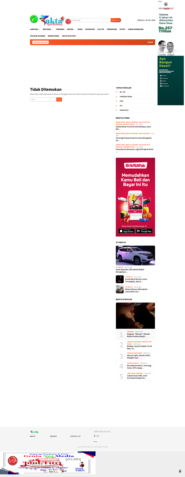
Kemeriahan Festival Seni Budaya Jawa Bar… (133, 127)
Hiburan (126, 147)
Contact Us (75, 436)
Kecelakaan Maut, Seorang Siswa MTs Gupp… (139, 366)
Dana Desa (124, 110)
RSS (96, 436)
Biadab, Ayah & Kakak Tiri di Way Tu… (139, 347)
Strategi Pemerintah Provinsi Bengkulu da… (134, 139)
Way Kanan (138, 353)
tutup (160, 1)
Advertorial (120, 122)
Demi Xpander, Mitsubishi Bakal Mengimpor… (130, 270)
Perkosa (145, 342)
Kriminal (137, 342)
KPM (121, 101)
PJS (121, 106)
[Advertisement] (92, 6)
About (33, 436)
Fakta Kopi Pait (144, 122)
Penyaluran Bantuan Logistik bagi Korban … (134, 150)
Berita (128, 122)
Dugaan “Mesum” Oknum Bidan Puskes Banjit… (138, 335)
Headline (119, 124)
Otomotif (120, 267)
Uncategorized (129, 124)
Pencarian (116, 20)
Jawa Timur (131, 373)
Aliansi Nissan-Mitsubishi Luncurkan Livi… (136, 290)
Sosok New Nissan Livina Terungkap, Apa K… (136, 280)
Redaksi (53, 436)
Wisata (132, 147)
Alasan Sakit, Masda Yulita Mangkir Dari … (138, 356)
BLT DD (122, 92)
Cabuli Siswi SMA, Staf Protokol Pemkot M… (137, 377)
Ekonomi (134, 122)
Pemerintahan (126, 97)
